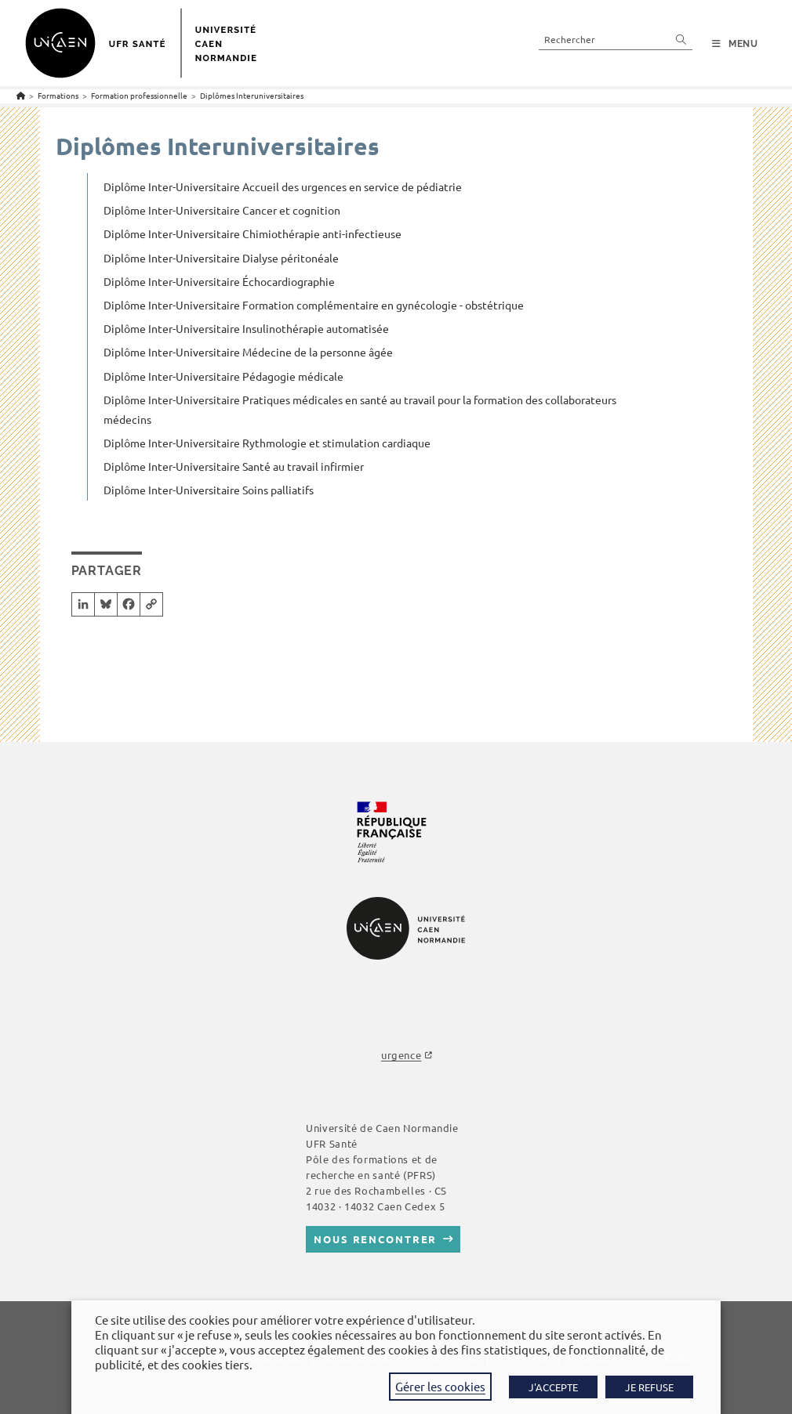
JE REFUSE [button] (649, 1387)
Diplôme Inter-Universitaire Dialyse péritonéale (221, 258)
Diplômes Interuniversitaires (251, 95)
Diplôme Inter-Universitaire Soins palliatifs (209, 490)
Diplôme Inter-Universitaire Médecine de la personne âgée (248, 352)
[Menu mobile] (735, 43)
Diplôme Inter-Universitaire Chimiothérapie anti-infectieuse (252, 233)
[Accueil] (20, 95)
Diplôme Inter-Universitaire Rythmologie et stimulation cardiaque (267, 443)
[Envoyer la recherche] (681, 38)
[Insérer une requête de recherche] (615, 38)
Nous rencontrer (375, 1239)
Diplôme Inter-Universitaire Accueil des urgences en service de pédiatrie (283, 186)
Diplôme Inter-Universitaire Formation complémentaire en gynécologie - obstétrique (314, 305)
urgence (401, 1054)
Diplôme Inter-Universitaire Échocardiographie (219, 281)
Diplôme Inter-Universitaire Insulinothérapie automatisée (246, 328)
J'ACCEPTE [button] (553, 1387)
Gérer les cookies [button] (440, 1386)
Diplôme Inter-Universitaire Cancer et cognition (222, 210)
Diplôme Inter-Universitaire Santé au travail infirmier (234, 466)
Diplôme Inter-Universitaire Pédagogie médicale (223, 376)
